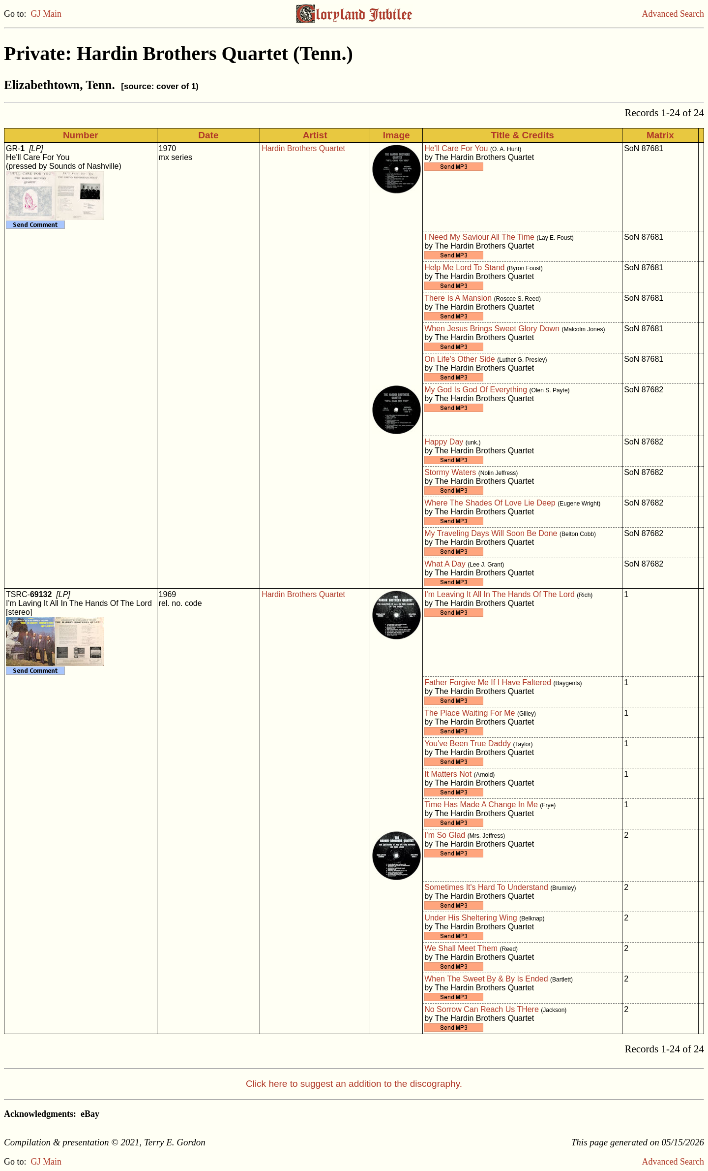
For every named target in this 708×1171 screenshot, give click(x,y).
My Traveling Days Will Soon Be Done (490, 533)
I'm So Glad (444, 835)
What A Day (445, 564)
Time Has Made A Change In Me (481, 804)
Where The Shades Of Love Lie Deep (490, 503)
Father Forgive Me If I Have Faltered (487, 682)
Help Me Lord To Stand (464, 267)
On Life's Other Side (459, 359)
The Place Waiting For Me (469, 713)
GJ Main (46, 14)
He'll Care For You (456, 148)
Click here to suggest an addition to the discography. (354, 1083)
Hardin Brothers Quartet (303, 148)
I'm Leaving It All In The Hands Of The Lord (499, 594)
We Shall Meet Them (461, 948)
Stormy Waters (450, 472)
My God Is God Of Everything (475, 389)
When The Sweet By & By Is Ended (486, 979)
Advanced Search (673, 14)
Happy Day (443, 442)
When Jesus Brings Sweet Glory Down (492, 328)
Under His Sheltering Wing (470, 918)
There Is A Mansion (458, 298)
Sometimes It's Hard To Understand (486, 887)
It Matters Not (448, 774)
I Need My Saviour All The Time (479, 237)
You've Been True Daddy (467, 743)
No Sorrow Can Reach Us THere (481, 1009)
